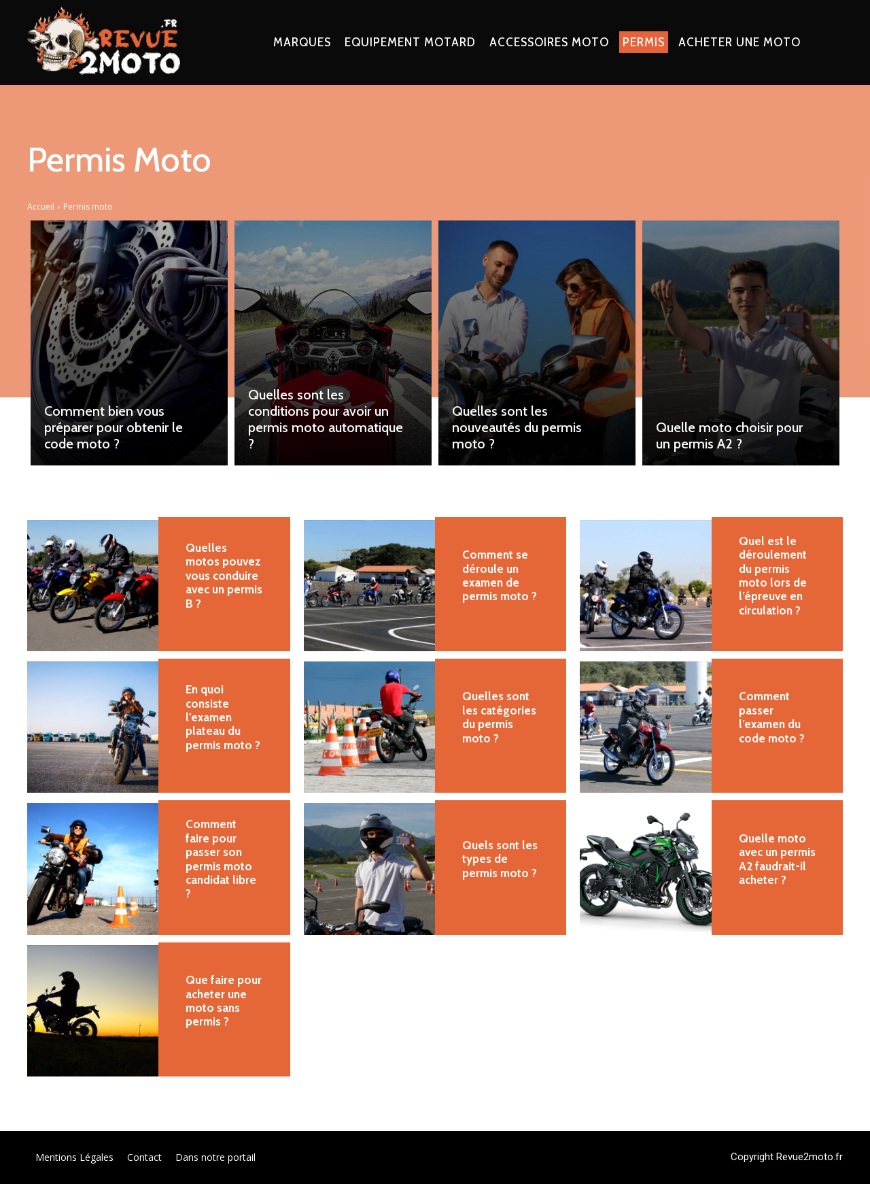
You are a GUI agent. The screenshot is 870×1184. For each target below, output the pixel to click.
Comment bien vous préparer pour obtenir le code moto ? (113, 427)
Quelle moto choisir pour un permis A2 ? (729, 435)
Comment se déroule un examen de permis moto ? (499, 575)
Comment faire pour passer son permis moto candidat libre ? (221, 858)
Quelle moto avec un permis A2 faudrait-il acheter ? (777, 859)
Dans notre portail (215, 1157)
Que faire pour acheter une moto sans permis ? (224, 1000)
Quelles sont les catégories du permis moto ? (499, 716)
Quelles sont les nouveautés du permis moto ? (517, 427)
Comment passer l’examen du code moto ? (772, 716)
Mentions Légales (74, 1157)
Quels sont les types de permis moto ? (500, 859)
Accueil (40, 206)
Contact (144, 1157)
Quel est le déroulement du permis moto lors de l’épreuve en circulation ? (773, 575)
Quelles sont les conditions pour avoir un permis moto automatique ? (325, 419)
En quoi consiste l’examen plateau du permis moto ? (223, 717)
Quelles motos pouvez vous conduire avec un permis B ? (224, 575)
